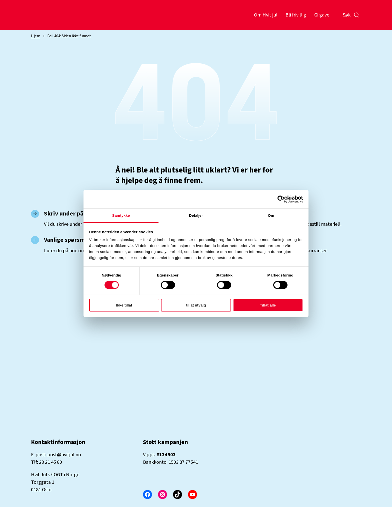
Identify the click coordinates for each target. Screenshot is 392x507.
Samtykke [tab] (121, 215)
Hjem (35, 36)
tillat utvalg (196, 305)
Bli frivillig (296, 15)
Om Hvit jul (266, 15)
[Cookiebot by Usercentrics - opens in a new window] (281, 199)
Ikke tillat (124, 305)
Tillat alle (268, 305)
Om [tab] (271, 215)
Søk (351, 15)
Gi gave (321, 15)
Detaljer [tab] (196, 215)
